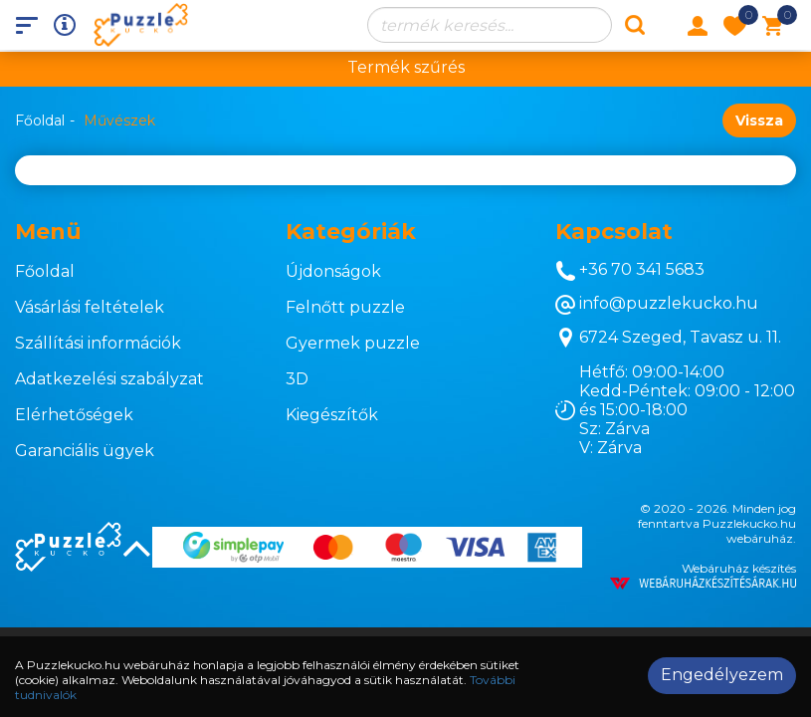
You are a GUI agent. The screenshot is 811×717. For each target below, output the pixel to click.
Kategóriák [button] (351, 231)
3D (297, 378)
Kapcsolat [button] (614, 231)
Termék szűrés (406, 67)
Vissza (759, 120)
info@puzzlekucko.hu (656, 304)
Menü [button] (48, 231)
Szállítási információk (98, 343)
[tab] (135, 232)
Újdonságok (333, 271)
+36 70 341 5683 (630, 270)
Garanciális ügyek (84, 450)
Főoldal (40, 120)
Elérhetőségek (74, 414)
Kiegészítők (332, 414)
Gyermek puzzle (353, 343)
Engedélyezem (722, 674)
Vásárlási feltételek (89, 307)
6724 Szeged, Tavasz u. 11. (668, 338)
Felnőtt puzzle (345, 307)
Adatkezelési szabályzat (109, 378)
